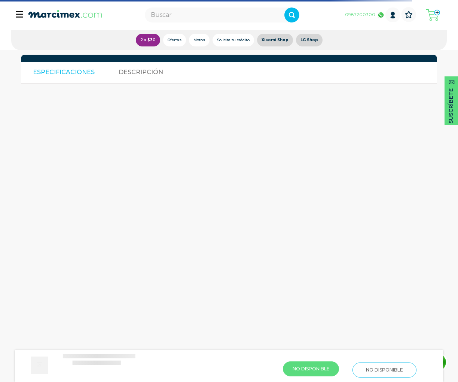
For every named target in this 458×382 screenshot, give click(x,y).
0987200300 (360, 14)
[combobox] (222, 14)
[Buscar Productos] (292, 14)
